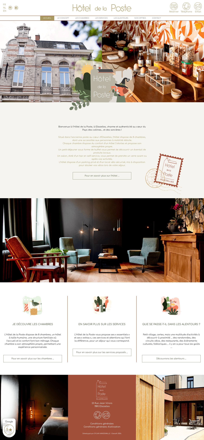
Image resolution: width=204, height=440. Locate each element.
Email (198, 7)
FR (4, 5)
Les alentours (121, 18)
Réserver (174, 7)
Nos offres (140, 18)
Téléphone (186, 7)
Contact (156, 18)
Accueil (47, 18)
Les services (101, 18)
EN (4, 11)
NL (4, 8)
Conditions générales (102, 424)
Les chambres (82, 18)
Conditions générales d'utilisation (102, 427)
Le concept (63, 18)
